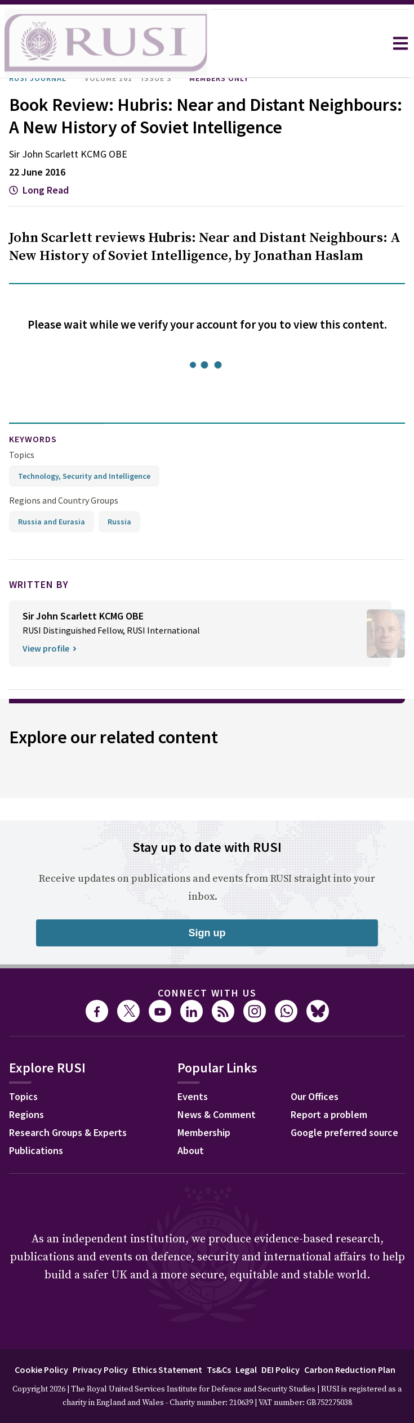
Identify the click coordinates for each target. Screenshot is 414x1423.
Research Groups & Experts (68, 1132)
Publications (36, 1150)
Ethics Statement (167, 1369)
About (190, 1150)
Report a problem (329, 1114)
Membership (203, 1132)
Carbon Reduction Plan (349, 1369)
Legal (246, 1369)
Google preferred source (344, 1132)
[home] (106, 43)
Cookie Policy (41, 1369)
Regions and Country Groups (63, 500)
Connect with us (207, 992)
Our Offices (315, 1096)
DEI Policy (280, 1369)
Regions (26, 1114)
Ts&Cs (219, 1369)
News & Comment (216, 1114)
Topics (21, 454)
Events (192, 1096)
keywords (33, 439)
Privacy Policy (100, 1369)
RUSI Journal (37, 78)
